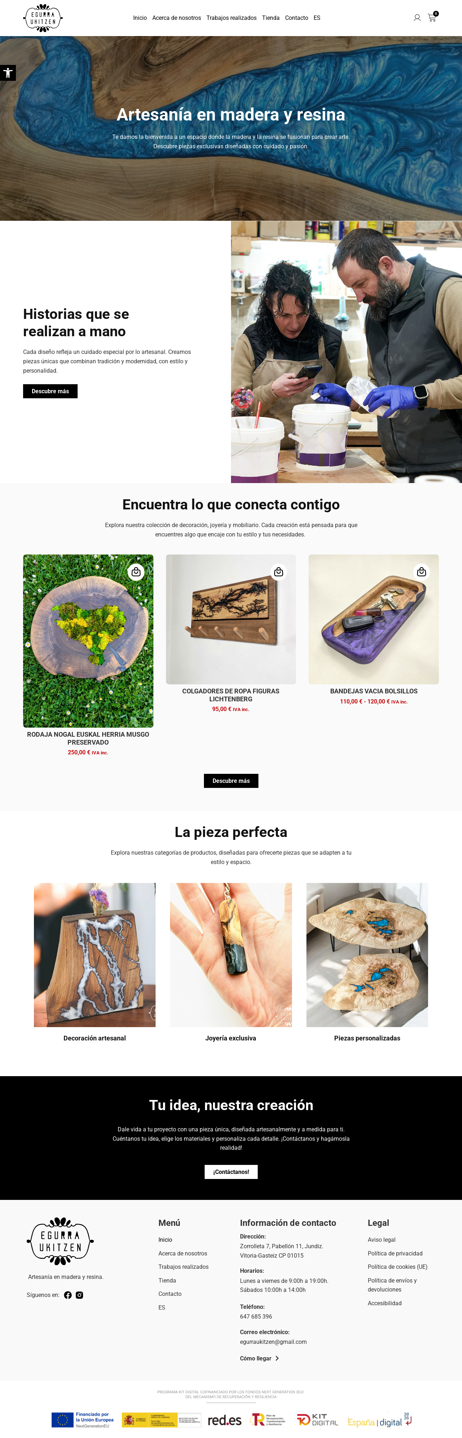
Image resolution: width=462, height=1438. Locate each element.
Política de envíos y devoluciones (392, 1285)
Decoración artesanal (95, 1038)
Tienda (271, 17)
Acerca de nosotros (176, 17)
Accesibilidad (385, 1303)
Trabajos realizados (231, 17)
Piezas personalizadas (367, 1038)
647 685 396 (256, 1316)
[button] (8, 73)
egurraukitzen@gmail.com (273, 1341)
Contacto (296, 17)
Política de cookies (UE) (398, 1266)
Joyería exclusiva (230, 1038)
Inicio (140, 17)
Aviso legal (382, 1239)
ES (317, 17)
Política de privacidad (395, 1253)
